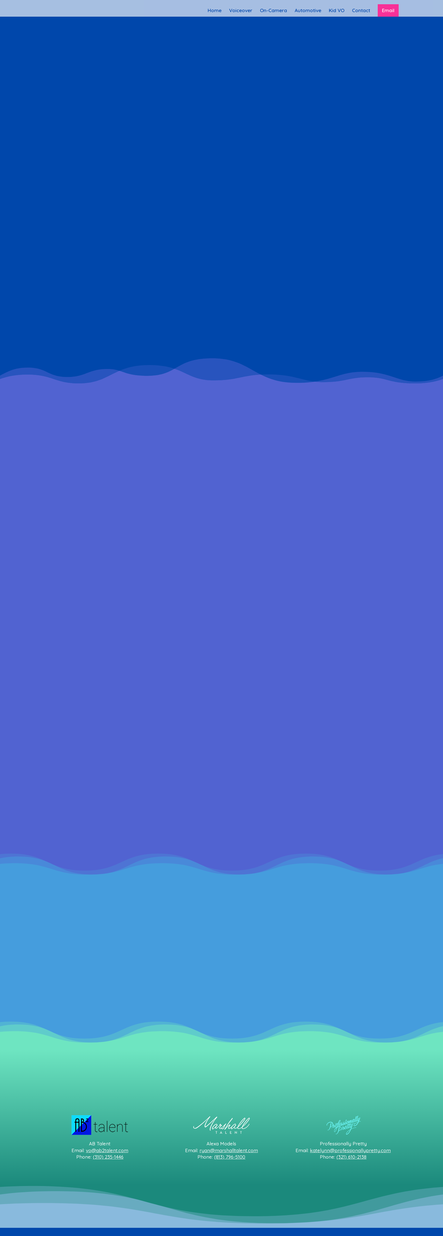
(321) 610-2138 (351, 1157)
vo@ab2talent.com (107, 1150)
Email (388, 10)
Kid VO (336, 10)
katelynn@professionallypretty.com (350, 1150)
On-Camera (273, 10)
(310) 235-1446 (108, 1157)
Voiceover (240, 10)
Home (215, 10)
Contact (361, 10)
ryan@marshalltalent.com (228, 1150)
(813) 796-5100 (229, 1157)
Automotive (308, 10)
